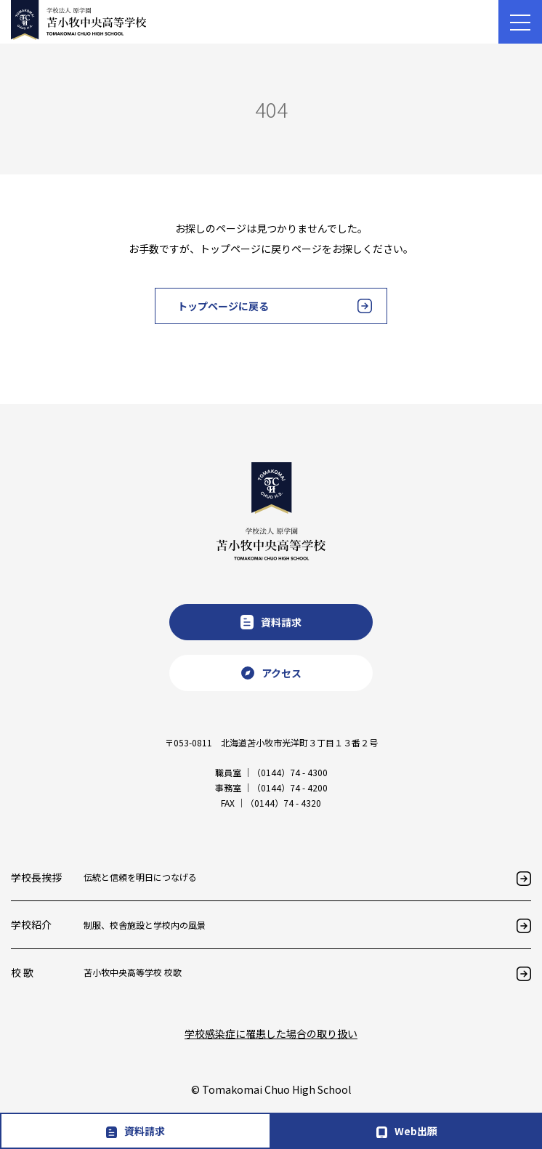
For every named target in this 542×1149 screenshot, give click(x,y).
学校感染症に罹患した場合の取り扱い (271, 1033)
